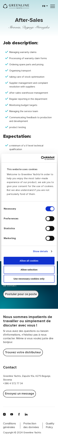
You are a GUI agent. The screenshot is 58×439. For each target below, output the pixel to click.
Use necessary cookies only (28, 278)
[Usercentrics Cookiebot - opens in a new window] (41, 158)
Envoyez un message (19, 393)
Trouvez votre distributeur (23, 352)
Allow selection (29, 269)
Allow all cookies (29, 260)
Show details (40, 251)
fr (43, 6)
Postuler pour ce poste (21, 294)
